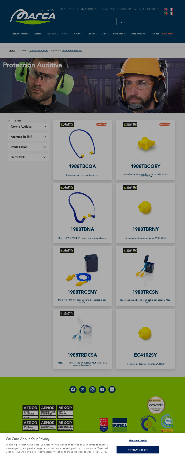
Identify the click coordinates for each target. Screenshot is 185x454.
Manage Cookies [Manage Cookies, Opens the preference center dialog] (138, 446)
